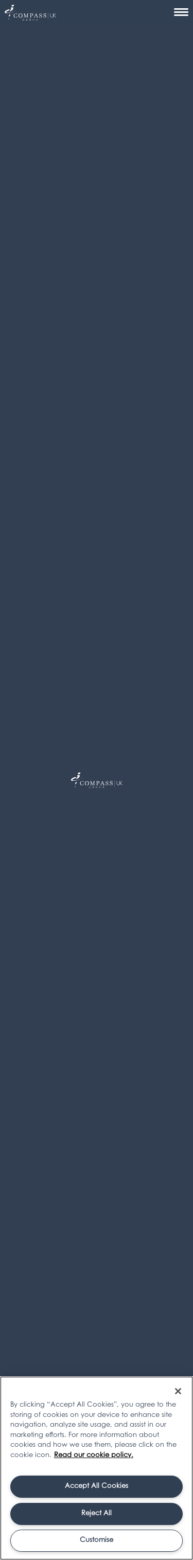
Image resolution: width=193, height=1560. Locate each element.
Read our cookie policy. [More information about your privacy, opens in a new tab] (93, 1455)
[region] (96, 1468)
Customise (96, 1540)
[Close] (178, 1391)
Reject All (96, 1513)
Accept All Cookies (96, 1486)
